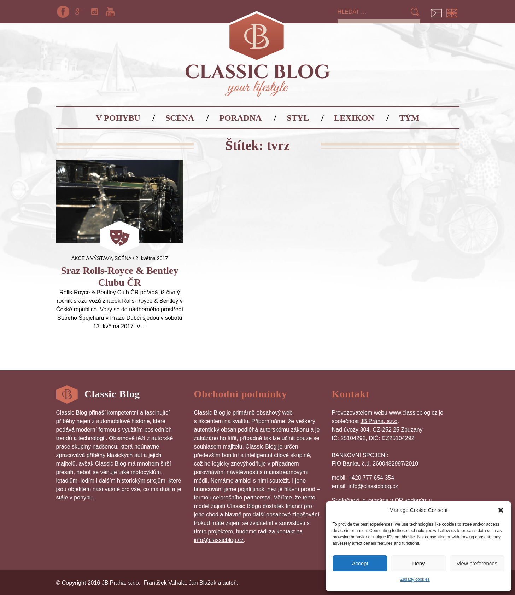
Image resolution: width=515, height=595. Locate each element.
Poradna (240, 117)
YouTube (110, 12)
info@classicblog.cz (219, 540)
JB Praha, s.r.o (378, 421)
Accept (360, 563)
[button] (500, 510)
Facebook (63, 12)
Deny (418, 563)
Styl (298, 117)
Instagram (94, 12)
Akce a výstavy (91, 258)
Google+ (79, 12)
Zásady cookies (414, 579)
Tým (409, 117)
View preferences (477, 563)
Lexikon (354, 117)
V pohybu (118, 117)
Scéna (179, 117)
